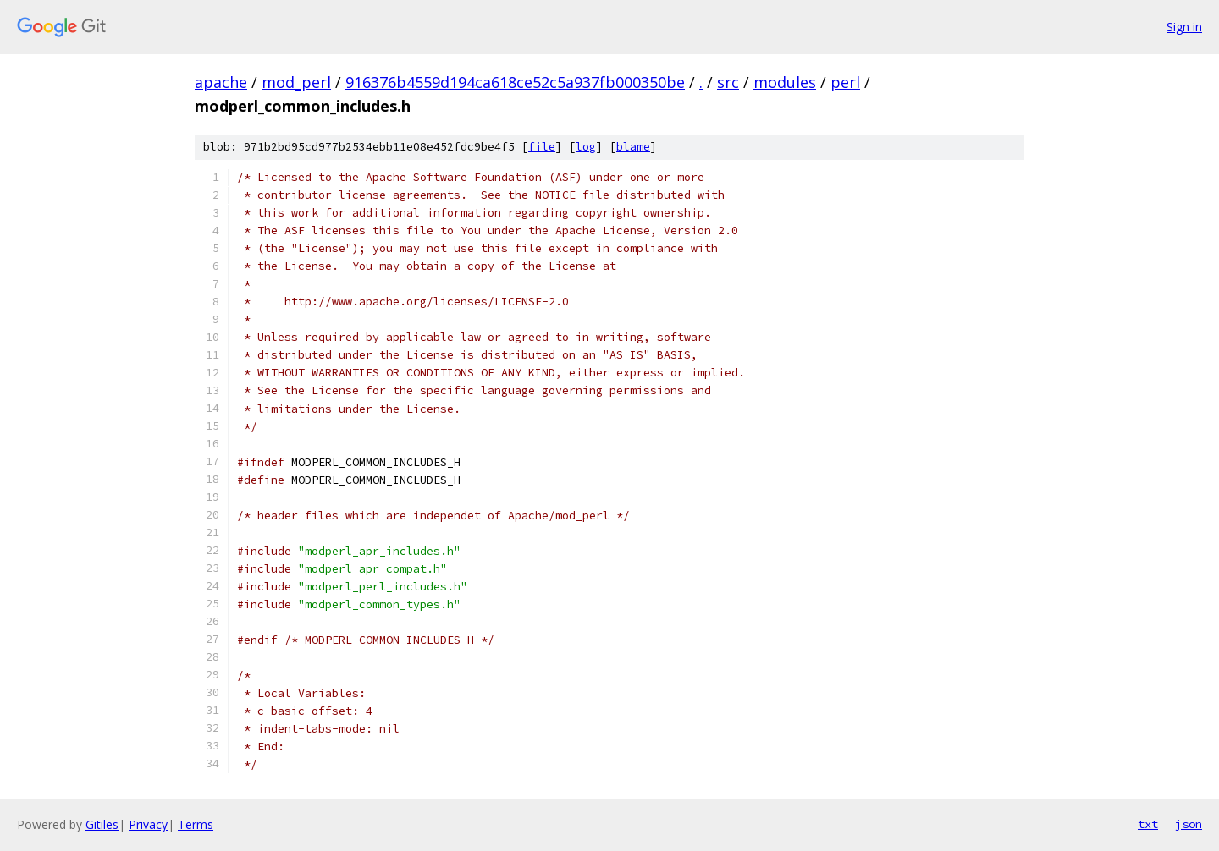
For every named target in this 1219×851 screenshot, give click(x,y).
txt (1148, 824)
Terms (195, 824)
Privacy (148, 824)
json (1188, 824)
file (541, 147)
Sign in (1184, 27)
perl (845, 82)
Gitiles (102, 824)
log (586, 147)
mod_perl (296, 82)
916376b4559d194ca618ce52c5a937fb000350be (515, 82)
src (728, 82)
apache (221, 82)
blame (633, 147)
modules (784, 82)
